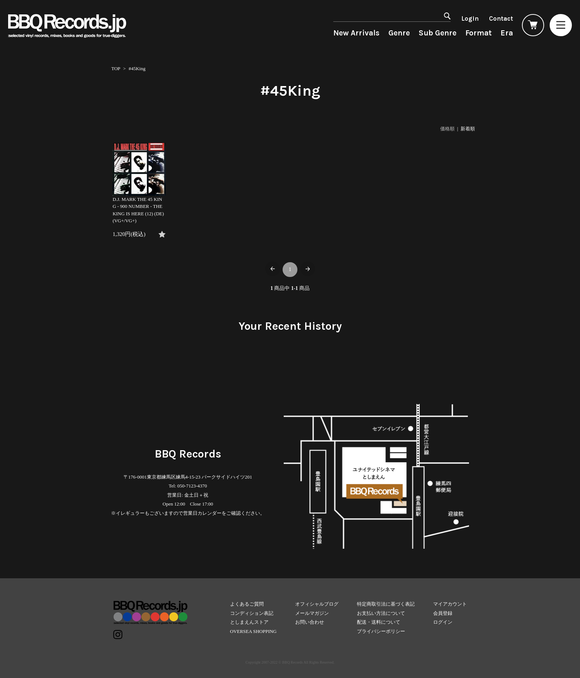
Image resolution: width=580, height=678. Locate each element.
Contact (501, 18)
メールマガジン (312, 613)
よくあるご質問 (247, 604)
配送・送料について (378, 622)
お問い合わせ (309, 622)
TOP (115, 68)
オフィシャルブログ (316, 604)
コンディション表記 (251, 613)
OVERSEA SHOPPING (253, 631)
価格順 (447, 128)
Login (470, 18)
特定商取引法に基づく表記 (386, 604)
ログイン (442, 622)
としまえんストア (249, 622)
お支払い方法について (381, 613)
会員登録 (442, 613)
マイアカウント (450, 604)
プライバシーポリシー (381, 631)
